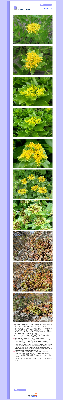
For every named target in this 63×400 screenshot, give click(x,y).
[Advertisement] (32, 374)
